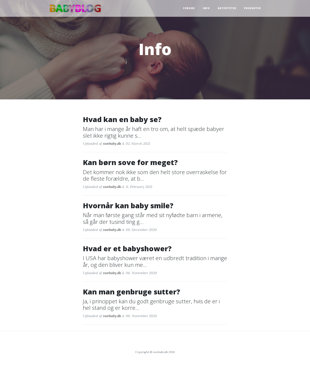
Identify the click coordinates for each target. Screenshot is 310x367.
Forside (189, 8)
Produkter (252, 8)
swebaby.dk (112, 143)
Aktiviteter (227, 8)
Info (206, 8)
